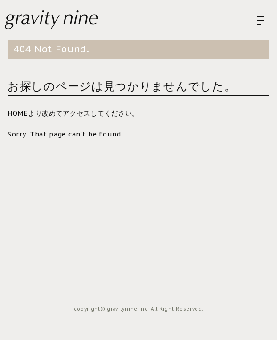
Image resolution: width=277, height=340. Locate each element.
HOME (18, 113)
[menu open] (261, 19)
